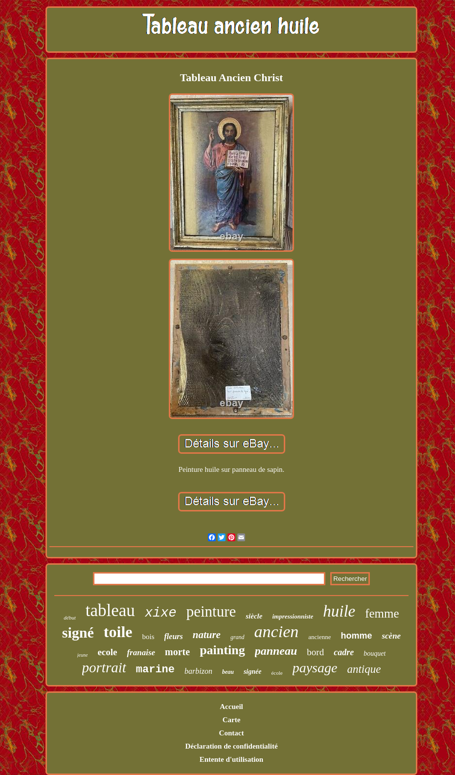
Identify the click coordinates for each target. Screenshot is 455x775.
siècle (254, 616)
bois (148, 637)
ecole (107, 652)
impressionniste (292, 616)
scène (391, 636)
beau (228, 671)
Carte (232, 720)
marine (155, 670)
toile (118, 632)
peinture (211, 611)
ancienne (319, 637)
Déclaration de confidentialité (231, 746)
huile (339, 611)
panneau (276, 650)
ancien (276, 631)
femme (382, 613)
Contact (231, 733)
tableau (110, 610)
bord (315, 652)
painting (222, 650)
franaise (141, 652)
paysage (315, 667)
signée (253, 671)
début (69, 617)
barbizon (198, 671)
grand (237, 637)
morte (177, 651)
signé (78, 632)
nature (207, 635)
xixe (161, 613)
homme (356, 636)
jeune (82, 655)
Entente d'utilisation (231, 759)
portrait (104, 667)
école (276, 673)
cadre (344, 652)
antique (364, 669)
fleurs (173, 636)
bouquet (375, 653)
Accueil (231, 706)
